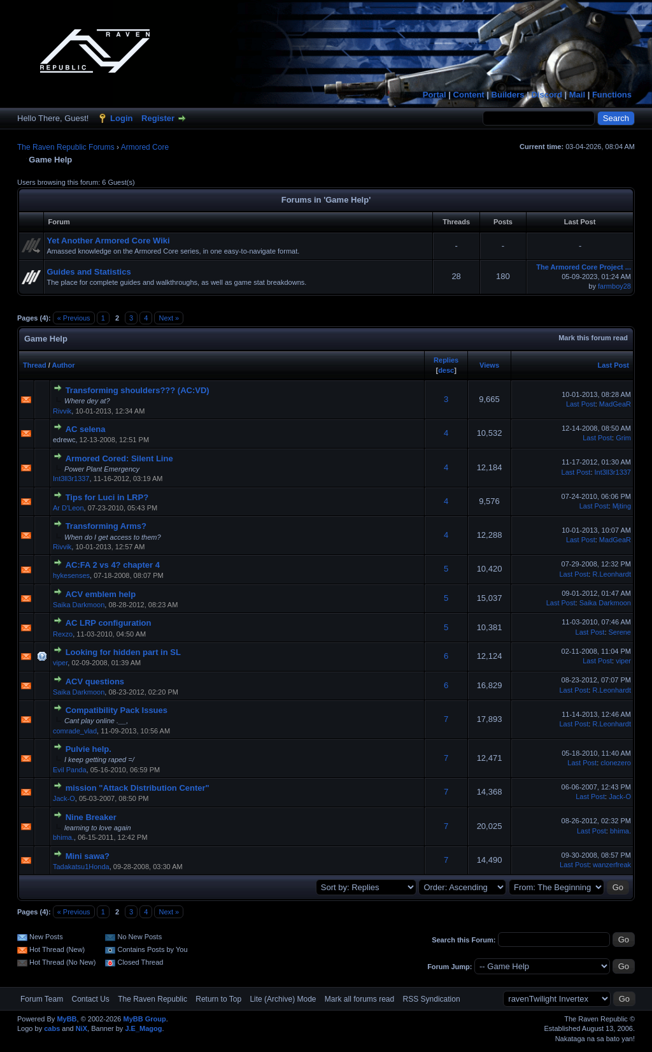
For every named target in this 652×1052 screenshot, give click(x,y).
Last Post (613, 365)
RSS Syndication (431, 999)
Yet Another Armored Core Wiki (107, 240)
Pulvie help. (88, 749)
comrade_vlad (75, 731)
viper (60, 663)
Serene (620, 632)
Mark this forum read (593, 338)
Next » (169, 318)
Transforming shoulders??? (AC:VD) (137, 390)
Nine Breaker (91, 817)
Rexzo (63, 634)
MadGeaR (615, 404)
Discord (546, 94)
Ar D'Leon (68, 508)
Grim (623, 438)
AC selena (86, 429)
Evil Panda (70, 770)
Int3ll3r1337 (71, 478)
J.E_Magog (143, 1028)
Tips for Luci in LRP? (107, 497)
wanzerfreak (612, 864)
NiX (81, 1028)
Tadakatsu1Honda (81, 866)
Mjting (622, 506)
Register (157, 118)
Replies (446, 360)
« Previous (73, 318)
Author (63, 365)
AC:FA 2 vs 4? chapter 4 (113, 565)
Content (469, 94)
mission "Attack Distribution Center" (137, 788)
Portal (434, 94)
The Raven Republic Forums (66, 147)
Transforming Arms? (106, 526)
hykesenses (71, 575)
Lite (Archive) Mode (283, 999)
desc (446, 370)
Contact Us (90, 999)
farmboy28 (614, 286)
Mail (577, 94)
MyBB (66, 1019)
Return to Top (218, 999)
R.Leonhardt (611, 574)
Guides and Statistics (88, 272)
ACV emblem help (101, 594)
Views (489, 365)
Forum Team (41, 999)
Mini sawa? (88, 856)
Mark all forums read (359, 999)
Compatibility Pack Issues (116, 710)
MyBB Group (144, 1019)
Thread (34, 365)
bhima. (63, 837)
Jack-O (64, 798)
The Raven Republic (152, 999)
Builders (508, 94)
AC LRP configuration (109, 623)
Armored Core (145, 147)
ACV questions (95, 681)
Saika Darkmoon (78, 605)
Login (121, 118)
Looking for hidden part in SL (123, 652)
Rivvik (62, 411)
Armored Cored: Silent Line (119, 458)
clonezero (615, 763)
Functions (612, 94)
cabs (52, 1028)
